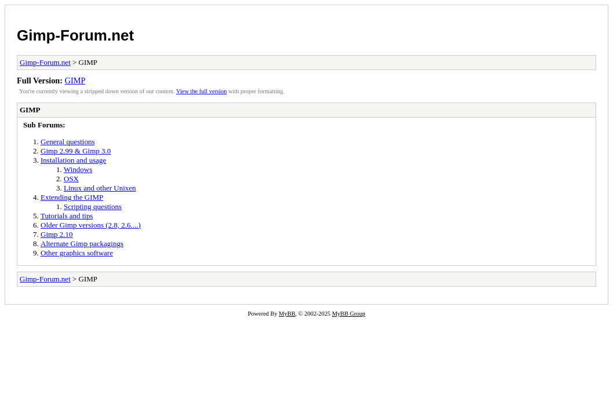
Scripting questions (93, 206)
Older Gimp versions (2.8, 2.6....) (91, 225)
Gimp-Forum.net (75, 35)
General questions (68, 141)
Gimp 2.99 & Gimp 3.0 (76, 151)
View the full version (201, 91)
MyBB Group (348, 313)
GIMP (75, 80)
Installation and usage (73, 160)
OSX (71, 178)
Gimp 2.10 (57, 234)
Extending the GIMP (72, 197)
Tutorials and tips (67, 215)
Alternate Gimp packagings (82, 243)
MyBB (287, 313)
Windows (78, 169)
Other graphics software (77, 252)
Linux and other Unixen (100, 188)
